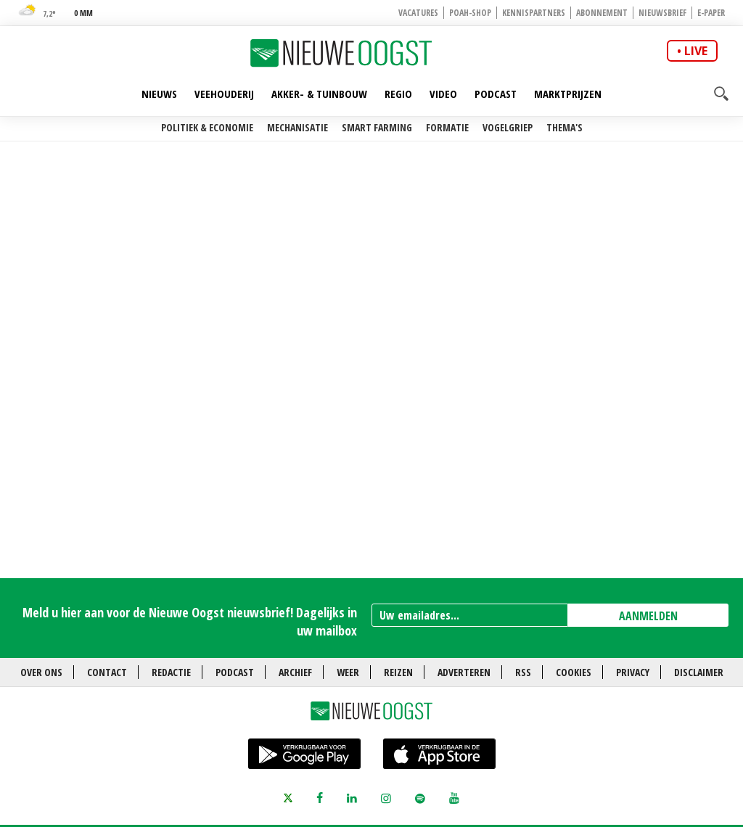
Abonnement (602, 13)
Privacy (632, 672)
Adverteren (464, 672)
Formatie (447, 127)
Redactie (171, 672)
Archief (295, 672)
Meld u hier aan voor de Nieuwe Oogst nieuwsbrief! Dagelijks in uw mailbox (189, 621)
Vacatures (418, 13)
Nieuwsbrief (662, 13)
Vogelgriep (508, 127)
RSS (523, 672)
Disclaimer (698, 672)
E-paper (711, 13)
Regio (398, 93)
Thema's (564, 127)
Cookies (573, 672)
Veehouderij (224, 93)
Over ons (41, 672)
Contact (107, 672)
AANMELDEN (648, 616)
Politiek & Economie (207, 127)
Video (443, 93)
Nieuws (159, 93)
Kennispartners (533, 13)
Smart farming (377, 127)
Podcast (496, 93)
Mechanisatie (297, 127)
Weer (348, 672)
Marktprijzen (568, 93)
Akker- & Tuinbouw (319, 93)
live (695, 51)
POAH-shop (470, 13)
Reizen (398, 672)
